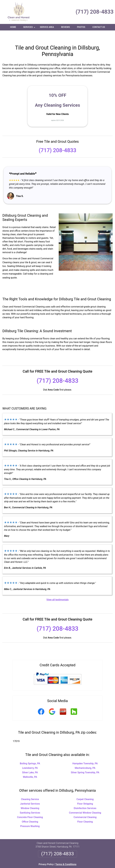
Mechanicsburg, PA (85, 759)
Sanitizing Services (30, 803)
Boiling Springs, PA (30, 754)
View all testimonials (57, 590)
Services (29, 28)
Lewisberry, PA (30, 759)
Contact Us (98, 27)
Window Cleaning (30, 799)
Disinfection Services (85, 799)
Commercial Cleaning (85, 808)
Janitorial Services (30, 794)
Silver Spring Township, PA (85, 763)
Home (13, 27)
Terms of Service (79, 867)
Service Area (47, 27)
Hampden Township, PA (85, 754)
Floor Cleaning (85, 812)
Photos (81, 27)
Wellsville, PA (30, 768)
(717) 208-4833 (95, 12)
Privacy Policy (46, 855)
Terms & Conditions (66, 855)
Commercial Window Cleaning (85, 803)
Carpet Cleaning (85, 790)
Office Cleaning (30, 812)
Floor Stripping (85, 794)
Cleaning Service (30, 790)
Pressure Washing (30, 817)
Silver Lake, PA (30, 763)
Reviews (65, 27)
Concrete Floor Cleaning (30, 808)
